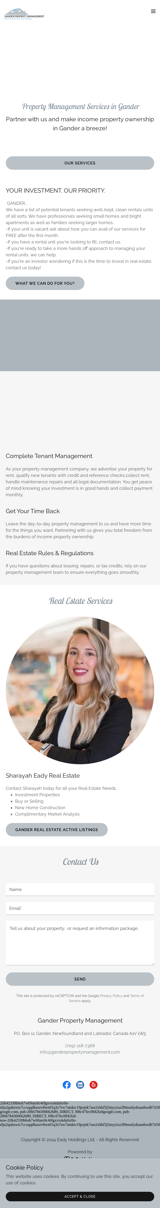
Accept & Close (80, 1196)
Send (80, 979)
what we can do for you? (45, 283)
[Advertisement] (80, 335)
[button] (153, 11)
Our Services (80, 163)
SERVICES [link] (80, 1153)
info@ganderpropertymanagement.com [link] (80, 1052)
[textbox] (80, 889)
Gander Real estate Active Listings (56, 830)
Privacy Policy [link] (111, 996)
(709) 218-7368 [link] (80, 1045)
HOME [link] (80, 1146)
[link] (25, 11)
